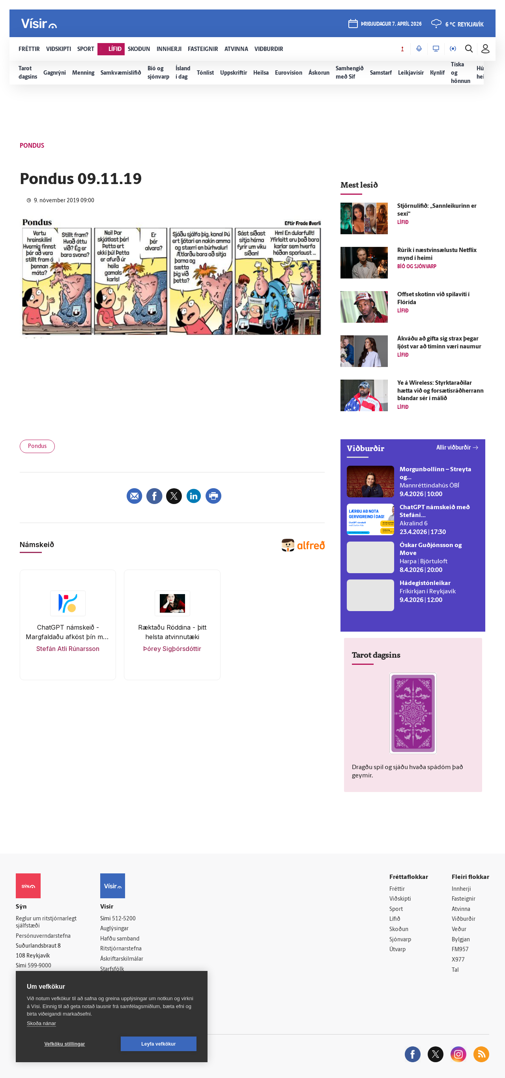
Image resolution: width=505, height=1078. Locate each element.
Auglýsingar (114, 929)
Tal (455, 970)
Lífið (394, 919)
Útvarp (397, 950)
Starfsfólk (112, 970)
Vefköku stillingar (65, 1044)
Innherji (461, 889)
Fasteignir (463, 899)
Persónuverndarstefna (43, 936)
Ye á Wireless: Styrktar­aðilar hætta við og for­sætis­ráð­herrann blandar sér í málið (440, 391)
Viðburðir (463, 919)
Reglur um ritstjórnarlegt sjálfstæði (46, 922)
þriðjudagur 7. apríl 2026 (391, 24)
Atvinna (461, 909)
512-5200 (124, 919)
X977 (458, 960)
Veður (459, 930)
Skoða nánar (41, 1023)
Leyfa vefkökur (158, 1044)
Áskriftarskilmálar (121, 959)
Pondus (37, 447)
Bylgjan (461, 940)
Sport (396, 909)
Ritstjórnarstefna (121, 949)
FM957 (460, 950)
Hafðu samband (119, 939)
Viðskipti (400, 899)
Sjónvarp (400, 940)
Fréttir (397, 889)
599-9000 (39, 966)
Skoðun (398, 930)
